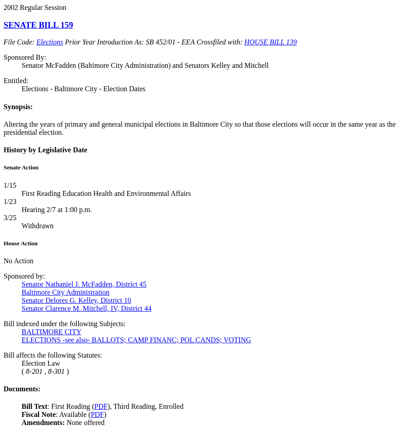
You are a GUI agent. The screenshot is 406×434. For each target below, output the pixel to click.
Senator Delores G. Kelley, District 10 (76, 300)
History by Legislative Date (45, 150)
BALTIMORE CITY (51, 332)
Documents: (22, 389)
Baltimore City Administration (66, 292)
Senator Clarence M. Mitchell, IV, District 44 (87, 308)
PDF (100, 406)
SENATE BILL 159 (38, 25)
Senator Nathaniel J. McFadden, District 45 (84, 284)
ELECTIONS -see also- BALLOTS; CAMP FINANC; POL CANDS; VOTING (136, 340)
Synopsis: (18, 107)
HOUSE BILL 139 (270, 42)
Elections (49, 42)
